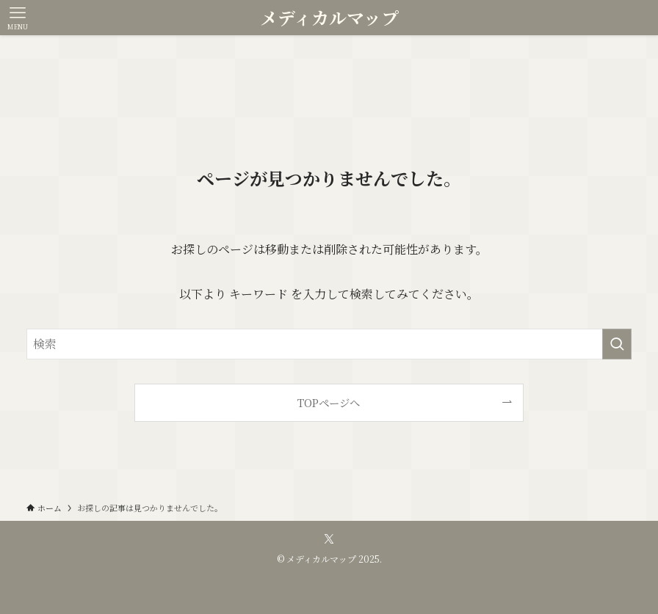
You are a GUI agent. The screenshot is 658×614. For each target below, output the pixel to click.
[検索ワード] (329, 344)
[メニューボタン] (17, 17)
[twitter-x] (329, 539)
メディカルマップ (329, 17)
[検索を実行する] (617, 344)
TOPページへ (328, 402)
